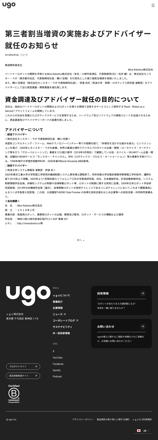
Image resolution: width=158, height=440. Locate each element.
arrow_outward (142, 293)
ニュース (24, 55)
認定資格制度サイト (19, 376)
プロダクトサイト (18, 366)
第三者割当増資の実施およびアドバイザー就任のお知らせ (78, 39)
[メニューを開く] (153, 5)
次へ (79, 240)
